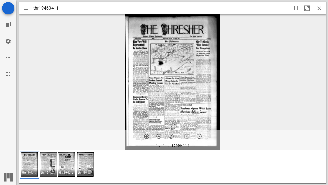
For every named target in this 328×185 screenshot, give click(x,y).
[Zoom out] (159, 136)
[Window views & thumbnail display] (295, 8)
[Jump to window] (8, 24)
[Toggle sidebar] (26, 8)
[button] (29, 165)
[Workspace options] (8, 57)
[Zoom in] (146, 136)
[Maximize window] (307, 8)
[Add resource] (8, 8)
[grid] (172, 166)
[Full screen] (8, 74)
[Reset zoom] (171, 136)
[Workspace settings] (8, 41)
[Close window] (319, 8)
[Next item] (199, 136)
